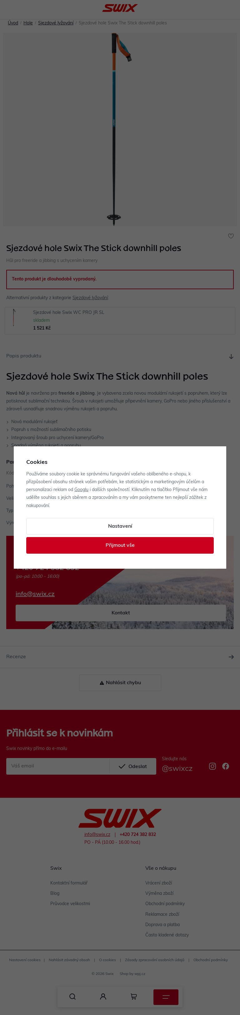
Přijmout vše (120, 545)
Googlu (81, 490)
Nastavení (120, 526)
